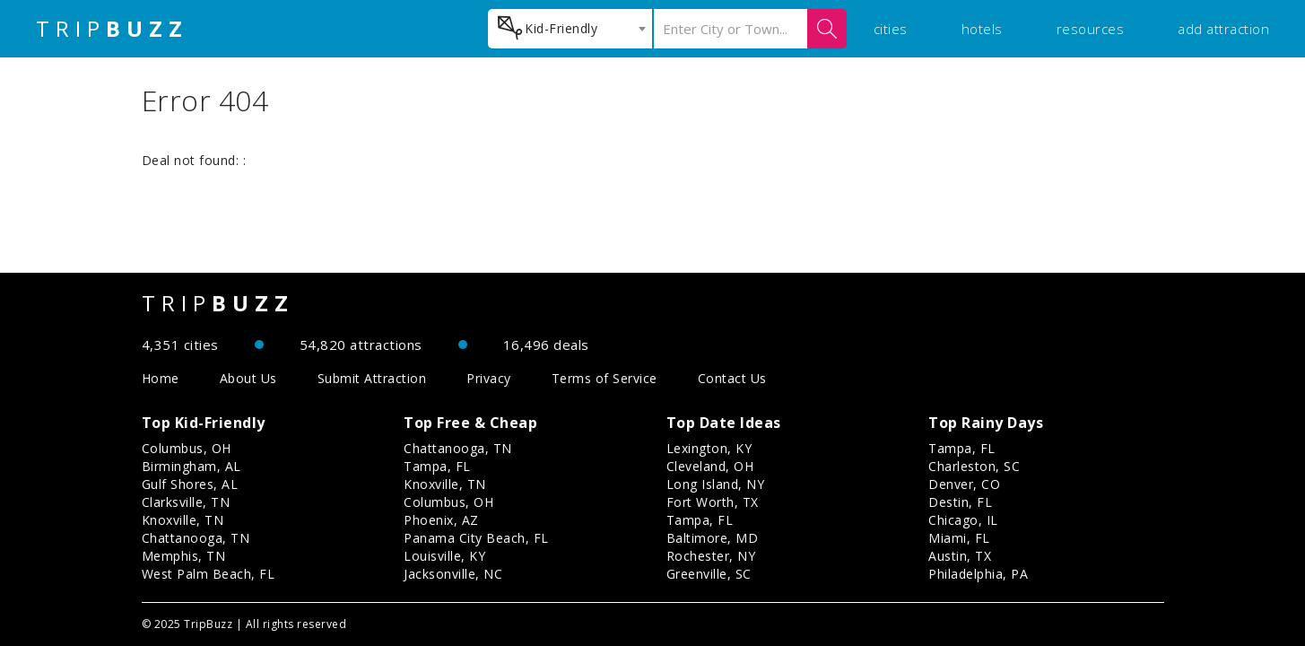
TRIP (112, 28)
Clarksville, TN (186, 502)
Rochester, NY (711, 555)
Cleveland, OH (710, 466)
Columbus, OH (186, 448)
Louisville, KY (444, 555)
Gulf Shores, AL (190, 484)
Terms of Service (604, 378)
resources (1091, 29)
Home (160, 378)
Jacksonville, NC (453, 573)
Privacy (488, 378)
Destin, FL (960, 502)
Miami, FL (959, 537)
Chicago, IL (963, 519)
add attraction (1223, 29)
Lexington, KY (709, 448)
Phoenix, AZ (441, 519)
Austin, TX (959, 555)
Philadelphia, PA (978, 573)
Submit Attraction (372, 378)
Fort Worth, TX (712, 502)
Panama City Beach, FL (476, 537)
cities (891, 29)
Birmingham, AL (191, 466)
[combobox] (570, 28)
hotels (982, 29)
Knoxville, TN (183, 519)
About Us (248, 378)
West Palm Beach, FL (208, 573)
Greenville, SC (709, 573)
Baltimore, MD (712, 537)
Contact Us (732, 378)
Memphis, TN (184, 555)
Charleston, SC (974, 466)
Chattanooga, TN (196, 537)
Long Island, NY (715, 484)
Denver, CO (964, 484)
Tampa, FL (437, 466)
